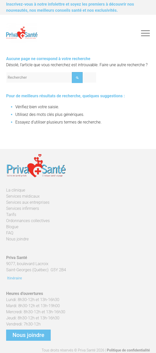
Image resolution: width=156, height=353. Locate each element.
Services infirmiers (22, 208)
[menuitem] (143, 33)
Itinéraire (14, 278)
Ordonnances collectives (28, 220)
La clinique (15, 190)
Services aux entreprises (27, 202)
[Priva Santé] (63, 33)
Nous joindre (17, 239)
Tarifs (11, 214)
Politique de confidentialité (128, 350)
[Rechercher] (51, 77)
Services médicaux (23, 196)
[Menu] (143, 33)
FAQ (9, 232)
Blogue (12, 226)
